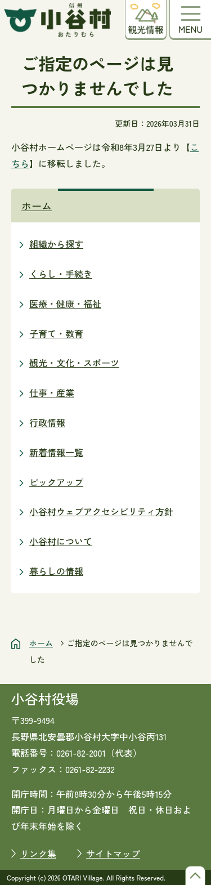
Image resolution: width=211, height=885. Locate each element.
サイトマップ (113, 853)
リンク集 (38, 853)
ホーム (36, 205)
